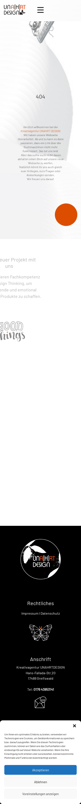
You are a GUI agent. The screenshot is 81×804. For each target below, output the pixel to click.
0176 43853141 (43, 689)
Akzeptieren (40, 770)
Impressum (29, 613)
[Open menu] (40, 10)
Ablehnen (40, 782)
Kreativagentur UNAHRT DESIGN (40, 137)
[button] (74, 726)
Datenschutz (50, 613)
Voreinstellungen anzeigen (40, 794)
